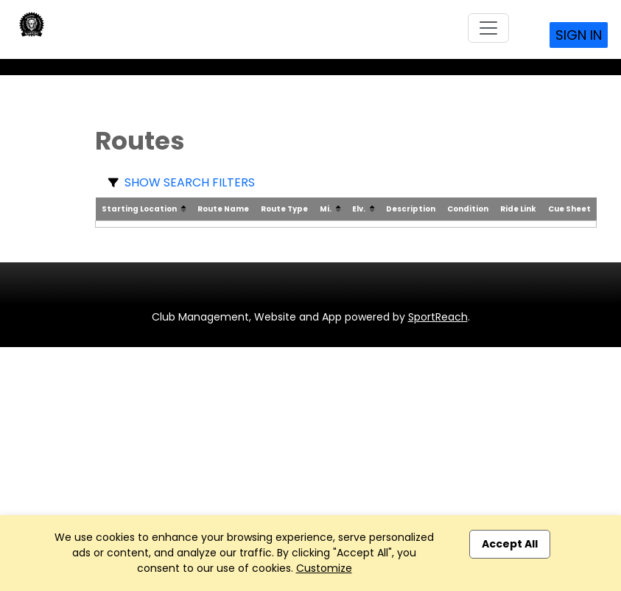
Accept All (510, 543)
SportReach (438, 317)
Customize (324, 568)
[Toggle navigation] (488, 28)
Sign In (578, 35)
